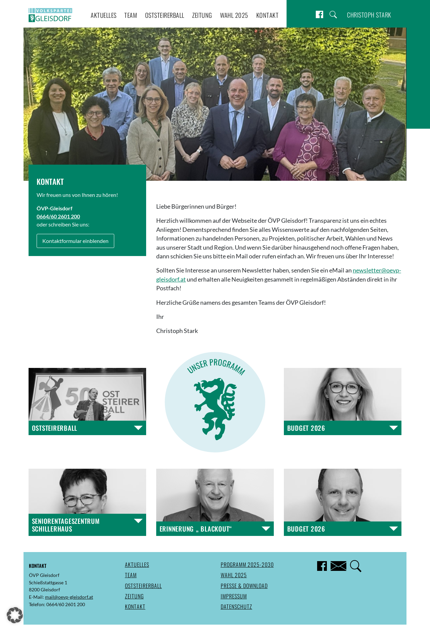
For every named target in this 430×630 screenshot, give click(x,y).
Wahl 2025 (234, 14)
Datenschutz (236, 606)
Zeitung (202, 14)
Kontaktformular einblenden (75, 241)
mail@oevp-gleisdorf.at (69, 597)
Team (130, 14)
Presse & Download (244, 586)
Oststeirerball (164, 14)
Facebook (319, 14)
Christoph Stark (369, 14)
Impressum (234, 596)
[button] (15, 615)
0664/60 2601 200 (58, 216)
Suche (333, 14)
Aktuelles (104, 14)
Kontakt (267, 14)
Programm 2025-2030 (247, 564)
